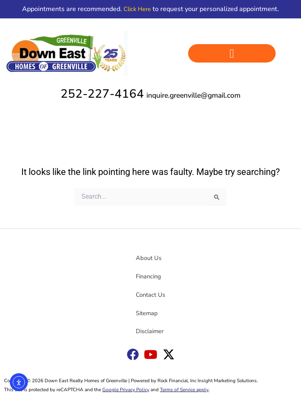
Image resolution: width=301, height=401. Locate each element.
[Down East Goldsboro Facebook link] (133, 355)
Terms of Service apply (184, 389)
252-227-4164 (102, 93)
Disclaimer (150, 331)
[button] (232, 53)
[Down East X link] (169, 355)
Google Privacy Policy (125, 389)
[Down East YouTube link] (151, 355)
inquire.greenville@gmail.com (193, 95)
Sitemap (147, 313)
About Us (149, 258)
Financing (148, 276)
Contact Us (150, 295)
